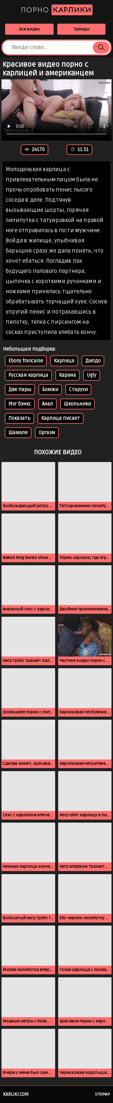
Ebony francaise (25, 361)
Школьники (77, 404)
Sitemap (102, 1094)
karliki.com (16, 1094)
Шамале (18, 433)
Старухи (78, 390)
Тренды (81, 29)
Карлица (64, 361)
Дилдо (93, 361)
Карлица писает (60, 418)
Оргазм (47, 433)
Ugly (91, 375)
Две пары (19, 390)
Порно (57, 9)
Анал (47, 404)
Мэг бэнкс (19, 404)
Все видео (29, 29)
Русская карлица (28, 375)
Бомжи (50, 390)
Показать (19, 418)
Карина (67, 375)
